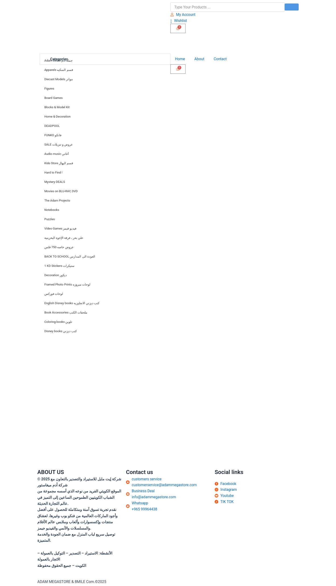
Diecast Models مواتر (58, 79)
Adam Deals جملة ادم (58, 61)
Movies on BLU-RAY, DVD (61, 191)
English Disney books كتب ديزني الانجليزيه (71, 303)
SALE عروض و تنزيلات (58, 144)
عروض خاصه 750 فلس (59, 247)
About (199, 59)
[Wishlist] (178, 20)
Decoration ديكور (55, 275)
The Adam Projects (57, 200)
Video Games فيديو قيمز (60, 228)
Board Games (53, 98)
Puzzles (49, 219)
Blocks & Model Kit (57, 107)
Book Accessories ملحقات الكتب (65, 312)
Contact (220, 59)
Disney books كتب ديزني (60, 331)
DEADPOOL (52, 126)
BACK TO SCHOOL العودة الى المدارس (69, 256)
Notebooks (51, 210)
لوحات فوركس (53, 294)
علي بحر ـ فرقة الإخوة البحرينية (63, 238)
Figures (49, 89)
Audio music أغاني (56, 154)
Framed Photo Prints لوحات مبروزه (67, 284)
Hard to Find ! (53, 172)
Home (180, 59)
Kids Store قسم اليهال (58, 163)
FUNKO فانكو (52, 135)
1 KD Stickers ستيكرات (59, 266)
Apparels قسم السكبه (58, 70)
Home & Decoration (57, 117)
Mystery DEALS (54, 182)
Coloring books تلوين (58, 322)
